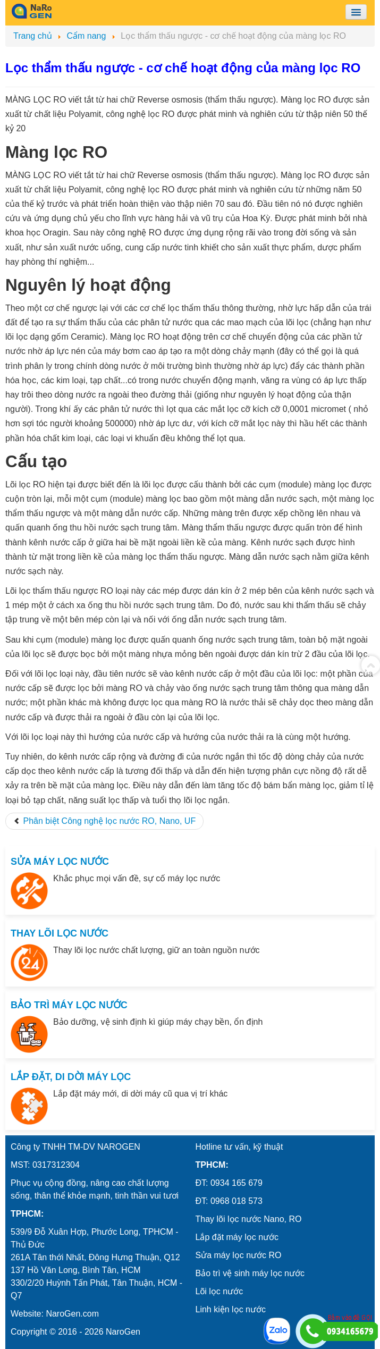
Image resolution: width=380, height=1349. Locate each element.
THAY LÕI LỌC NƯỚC (59, 933)
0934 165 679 (236, 1182)
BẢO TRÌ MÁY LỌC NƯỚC (69, 1005)
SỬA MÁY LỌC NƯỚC (60, 861)
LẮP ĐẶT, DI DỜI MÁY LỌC (71, 1077)
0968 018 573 (236, 1200)
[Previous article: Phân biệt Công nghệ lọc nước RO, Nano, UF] (104, 821)
